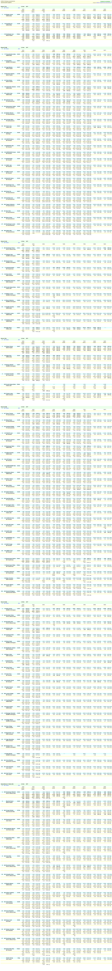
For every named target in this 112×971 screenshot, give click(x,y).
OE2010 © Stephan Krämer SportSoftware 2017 (104, 2)
